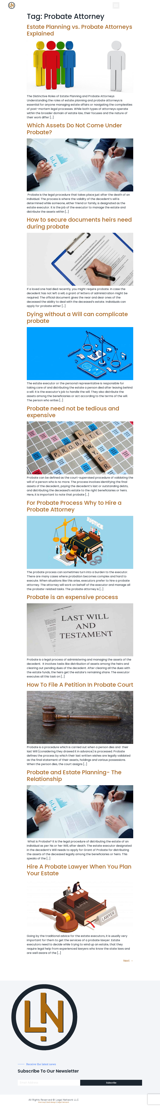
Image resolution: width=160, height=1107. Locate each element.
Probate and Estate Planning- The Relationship (74, 775)
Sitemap (41, 1102)
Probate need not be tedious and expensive (73, 411)
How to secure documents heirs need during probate (79, 223)
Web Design (51, 1102)
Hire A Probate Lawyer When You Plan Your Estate (79, 870)
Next (128, 961)
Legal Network (63, 1102)
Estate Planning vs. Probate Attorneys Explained (79, 30)
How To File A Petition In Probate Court (80, 685)
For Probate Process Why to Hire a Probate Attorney (74, 506)
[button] (116, 5)
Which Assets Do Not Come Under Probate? (74, 128)
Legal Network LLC (67, 1099)
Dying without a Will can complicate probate (77, 317)
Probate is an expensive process (72, 597)
